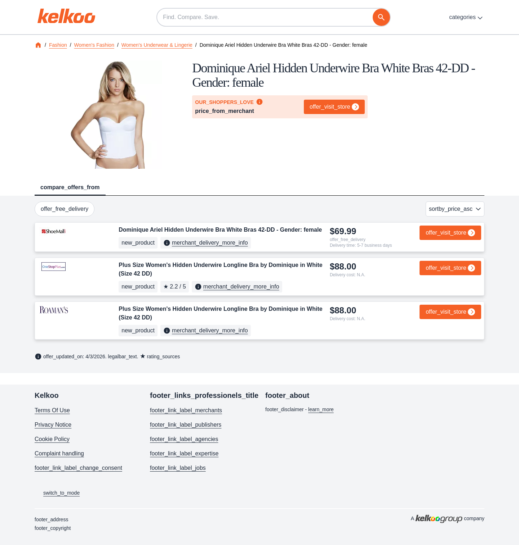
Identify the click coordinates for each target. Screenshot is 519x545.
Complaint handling (59, 453)
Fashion (58, 45)
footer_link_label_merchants (186, 410)
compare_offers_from (70, 187)
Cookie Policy (52, 439)
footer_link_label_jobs (178, 468)
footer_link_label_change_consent (78, 468)
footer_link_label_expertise (184, 453)
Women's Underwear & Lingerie (156, 45)
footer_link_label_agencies (184, 439)
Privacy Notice (53, 425)
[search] (381, 17)
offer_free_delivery (64, 209)
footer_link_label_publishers (185, 425)
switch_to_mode (57, 493)
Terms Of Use (52, 410)
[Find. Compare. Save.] (273, 17)
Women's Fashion (94, 45)
